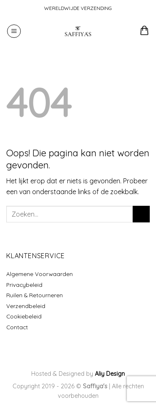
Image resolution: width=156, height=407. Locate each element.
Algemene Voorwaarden (39, 273)
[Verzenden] (141, 214)
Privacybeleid (24, 284)
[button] (14, 31)
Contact (17, 327)
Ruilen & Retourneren (34, 294)
